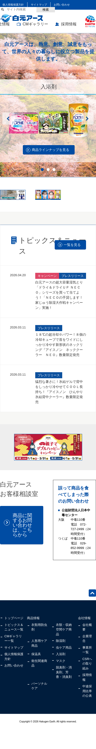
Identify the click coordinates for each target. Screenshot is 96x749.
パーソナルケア (39, 686)
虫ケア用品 (64, 647)
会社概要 (87, 627)
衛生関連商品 (39, 663)
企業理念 (87, 638)
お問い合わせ (62, 4)
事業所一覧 (87, 650)
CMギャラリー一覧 (13, 638)
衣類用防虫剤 (39, 627)
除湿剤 (60, 641)
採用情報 (69, 24)
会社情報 (84, 618)
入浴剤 (60, 654)
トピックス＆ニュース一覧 (13, 627)
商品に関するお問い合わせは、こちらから (22, 525)
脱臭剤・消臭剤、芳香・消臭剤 (64, 672)
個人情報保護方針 (13, 4)
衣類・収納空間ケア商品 (64, 629)
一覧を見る (72, 245)
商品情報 (33, 618)
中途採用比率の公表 (87, 690)
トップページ (13, 618)
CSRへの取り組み (87, 663)
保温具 (36, 654)
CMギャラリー (35, 24)
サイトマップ (39, 4)
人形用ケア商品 (39, 643)
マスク (60, 661)
